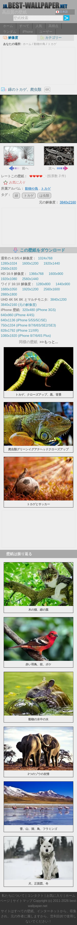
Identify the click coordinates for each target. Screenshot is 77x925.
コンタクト (35, 895)
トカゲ (52, 44)
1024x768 (45, 258)
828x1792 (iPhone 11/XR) (20, 330)
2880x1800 (9, 294)
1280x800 (43, 284)
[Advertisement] (38, 78)
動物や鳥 (39, 44)
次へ (59, 158)
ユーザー (45, 31)
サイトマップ (22, 901)
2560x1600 (52, 289)
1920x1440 (52, 263)
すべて (24, 26)
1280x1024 (9, 263)
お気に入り (17, 182)
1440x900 (63, 284)
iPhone (28, 31)
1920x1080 (9, 279)
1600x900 (56, 274)
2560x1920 (9, 268)
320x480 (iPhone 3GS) (39, 310)
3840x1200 (58, 299)
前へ (19, 158)
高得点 (53, 26)
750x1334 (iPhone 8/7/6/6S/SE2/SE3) (28, 325)
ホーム (8, 26)
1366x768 (36, 274)
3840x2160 (68, 202)
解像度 (10, 37)
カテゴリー (51, 37)
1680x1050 (9, 289)
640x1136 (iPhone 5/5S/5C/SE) (24, 320)
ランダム (9, 31)
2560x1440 (30, 279)
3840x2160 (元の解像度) (19, 304)
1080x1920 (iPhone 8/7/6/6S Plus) (26, 335)
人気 (39, 26)
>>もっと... (48, 342)
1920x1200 (30, 289)
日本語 (62, 11)
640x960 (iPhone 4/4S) (17, 315)
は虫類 (44, 195)
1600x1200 (30, 263)
